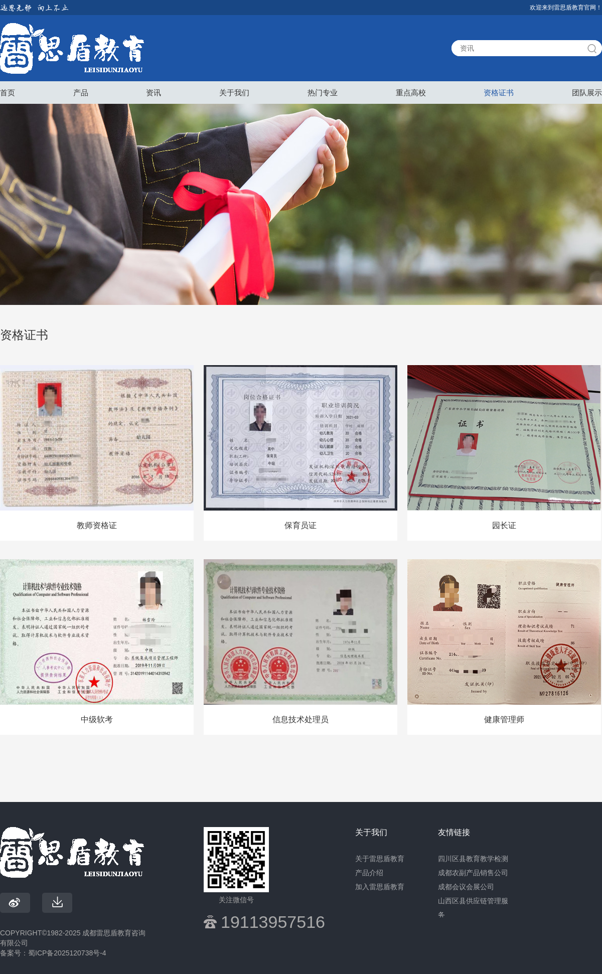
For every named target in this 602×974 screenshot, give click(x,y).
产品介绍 (369, 873)
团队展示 (587, 92)
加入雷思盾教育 (379, 887)
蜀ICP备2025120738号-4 (67, 953)
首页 (7, 92)
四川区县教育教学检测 (473, 859)
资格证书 (499, 92)
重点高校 (411, 92)
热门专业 (323, 92)
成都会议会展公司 (466, 887)
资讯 (153, 92)
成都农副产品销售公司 (473, 873)
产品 (80, 92)
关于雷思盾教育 (379, 859)
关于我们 (234, 92)
